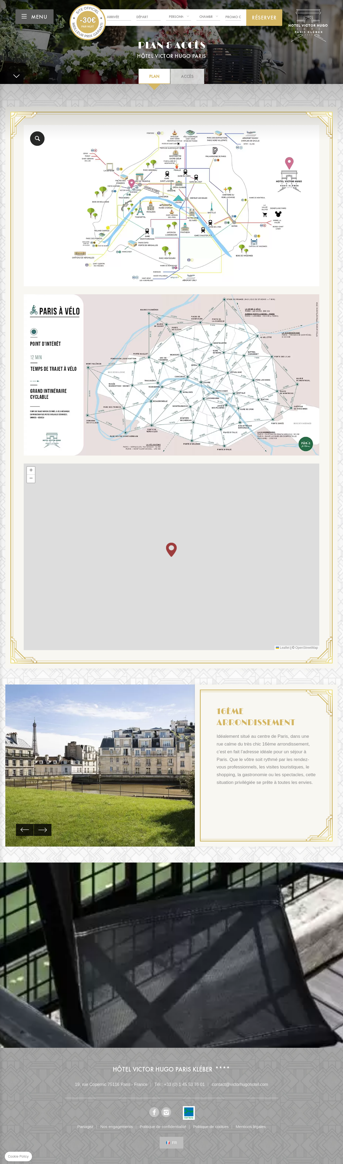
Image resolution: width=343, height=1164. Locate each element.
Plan (154, 76)
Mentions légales (251, 1126)
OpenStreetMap (306, 648)
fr (174, 1143)
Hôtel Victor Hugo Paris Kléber (162, 1069)
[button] (171, 550)
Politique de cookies (211, 1126)
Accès (187, 76)
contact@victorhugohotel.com (240, 1084)
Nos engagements (116, 1126)
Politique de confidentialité (163, 1126)
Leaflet (282, 648)
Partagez (85, 1126)
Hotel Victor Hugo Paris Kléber (88, 22)
